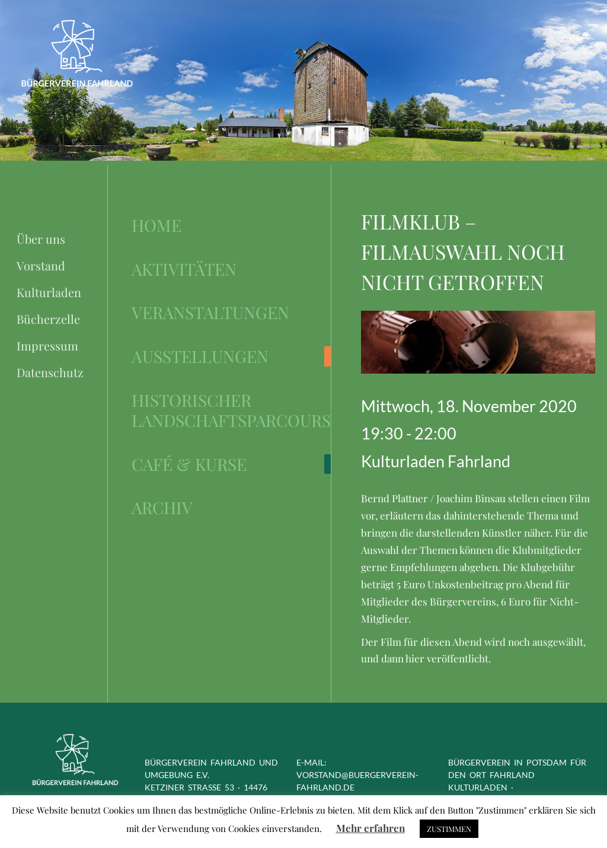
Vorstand (41, 265)
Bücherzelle (48, 319)
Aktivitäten (184, 269)
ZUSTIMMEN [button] (449, 829)
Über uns (41, 239)
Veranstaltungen (210, 312)
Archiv (162, 508)
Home (156, 225)
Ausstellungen (200, 356)
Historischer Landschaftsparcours (231, 410)
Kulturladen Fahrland (435, 461)
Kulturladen (49, 292)
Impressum (47, 345)
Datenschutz (50, 372)
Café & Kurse (189, 464)
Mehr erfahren (370, 827)
